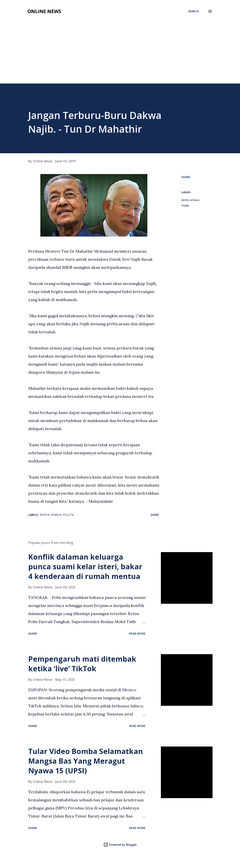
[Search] (193, 11)
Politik (185, 205)
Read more (137, 633)
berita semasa (190, 200)
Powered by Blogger (120, 845)
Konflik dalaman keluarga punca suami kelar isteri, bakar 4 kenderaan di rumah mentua (85, 566)
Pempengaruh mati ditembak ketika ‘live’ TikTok (82, 664)
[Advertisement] (120, 53)
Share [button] (185, 177)
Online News (44, 11)
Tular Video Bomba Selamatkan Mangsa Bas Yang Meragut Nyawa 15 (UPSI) (85, 761)
